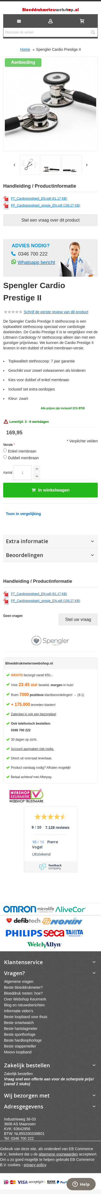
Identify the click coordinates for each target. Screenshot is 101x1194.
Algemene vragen (18, 981)
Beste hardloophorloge (23, 1040)
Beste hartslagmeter (20, 1028)
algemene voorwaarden (58, 1154)
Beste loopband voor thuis (25, 1017)
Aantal (7, 472)
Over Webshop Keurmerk (25, 999)
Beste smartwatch (19, 1023)
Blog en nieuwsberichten (24, 1005)
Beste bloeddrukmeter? (23, 987)
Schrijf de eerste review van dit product (56, 312)
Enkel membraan (22, 451)
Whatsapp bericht (36, 262)
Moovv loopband (18, 1052)
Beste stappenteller (20, 1046)
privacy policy (35, 1165)
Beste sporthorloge (20, 1034)
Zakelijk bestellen (18, 1074)
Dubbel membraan (23, 458)
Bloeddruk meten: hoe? (23, 993)
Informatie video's (18, 1011)
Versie (8, 445)
